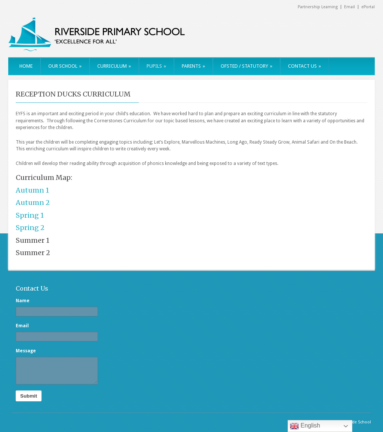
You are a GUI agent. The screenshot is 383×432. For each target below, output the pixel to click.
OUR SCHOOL (65, 66)
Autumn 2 (33, 202)
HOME (26, 66)
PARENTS (193, 66)
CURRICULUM (114, 66)
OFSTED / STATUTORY (246, 66)
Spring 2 (30, 227)
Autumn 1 (32, 190)
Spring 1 (30, 215)
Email (349, 7)
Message (26, 350)
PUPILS (156, 66)
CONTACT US (304, 66)
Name (23, 300)
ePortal (368, 7)
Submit (28, 396)
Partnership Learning (318, 7)
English (305, 426)
